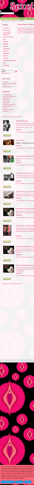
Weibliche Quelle (7, 86)
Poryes (4, 85)
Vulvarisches (6, 48)
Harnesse (5, 46)
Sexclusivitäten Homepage (9, 83)
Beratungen (25, 16)
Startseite (3, 20)
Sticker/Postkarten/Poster (13, 16)
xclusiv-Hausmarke (8, 37)
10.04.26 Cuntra (20, 140)
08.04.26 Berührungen (22, 121)
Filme (20, 16)
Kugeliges (5, 44)
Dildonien (5, 41)
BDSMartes (6, 53)
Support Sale (9, 15)
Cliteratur (4, 16)
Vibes (4, 39)
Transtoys (5, 81)
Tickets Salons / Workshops (19, 15)
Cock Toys (6, 51)
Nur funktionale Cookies (7, 482)
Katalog (8, 20)
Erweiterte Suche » (6, 73)
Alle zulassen (19, 482)
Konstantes (3, 15)
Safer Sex (5, 55)
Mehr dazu (27, 482)
